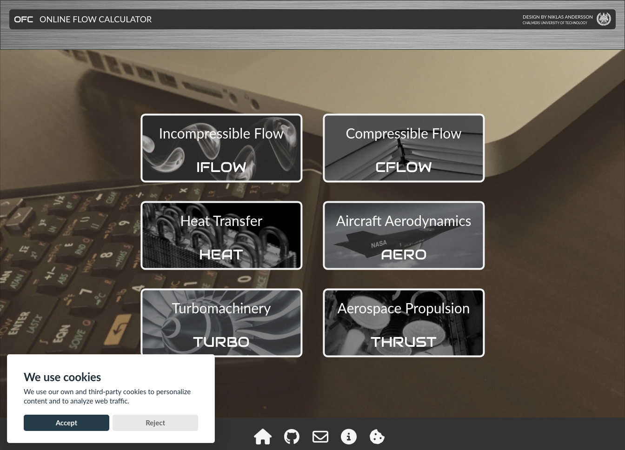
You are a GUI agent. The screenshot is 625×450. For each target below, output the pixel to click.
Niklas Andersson (570, 17)
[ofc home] (263, 436)
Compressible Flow (404, 150)
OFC (23, 19)
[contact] (320, 436)
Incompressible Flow (221, 150)
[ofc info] (349, 436)
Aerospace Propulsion (404, 325)
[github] (292, 436)
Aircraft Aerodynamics (404, 238)
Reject (155, 422)
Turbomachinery (221, 325)
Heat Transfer (221, 238)
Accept (66, 422)
